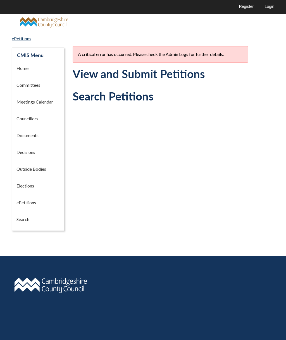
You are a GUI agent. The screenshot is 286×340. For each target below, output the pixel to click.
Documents (27, 135)
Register (246, 6)
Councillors (27, 118)
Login (269, 6)
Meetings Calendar (34, 101)
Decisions (25, 152)
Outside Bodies (31, 169)
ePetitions (26, 202)
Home (22, 68)
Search (22, 219)
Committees (28, 85)
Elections (25, 185)
